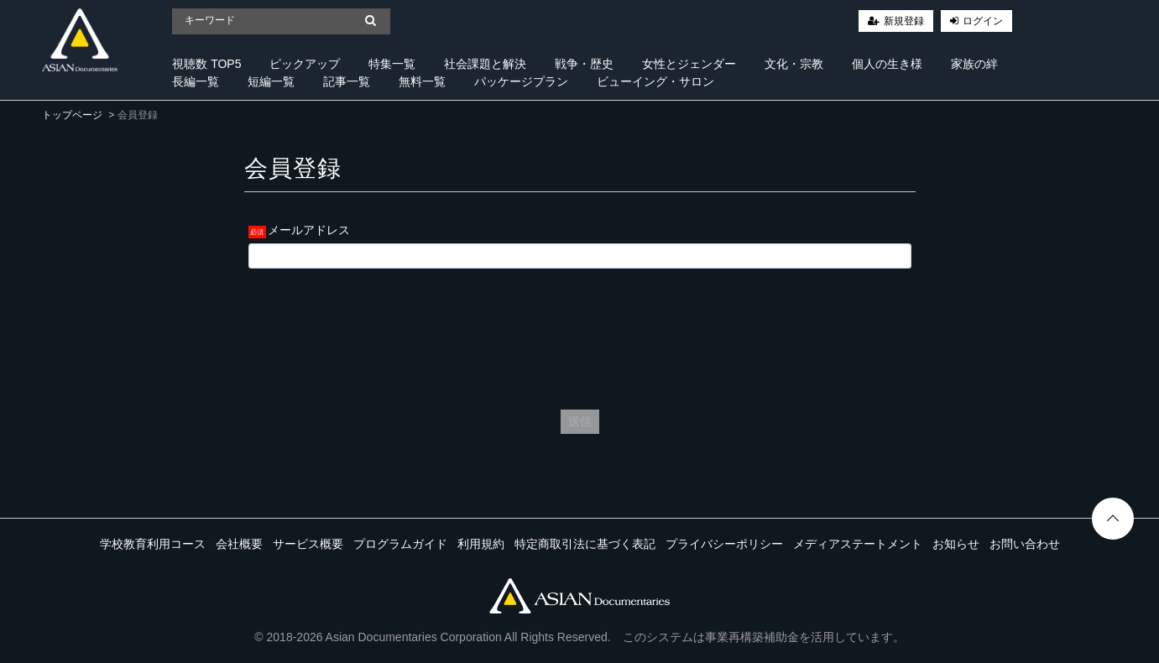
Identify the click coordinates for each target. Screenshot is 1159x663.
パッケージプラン (521, 81)
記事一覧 (346, 81)
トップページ (72, 115)
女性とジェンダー (689, 63)
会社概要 (239, 544)
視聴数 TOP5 (206, 63)
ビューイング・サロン (655, 81)
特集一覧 (391, 63)
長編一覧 (195, 81)
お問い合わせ (1024, 544)
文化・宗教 (794, 63)
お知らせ (955, 544)
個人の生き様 (887, 63)
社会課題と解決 (485, 63)
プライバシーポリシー (724, 544)
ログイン (983, 21)
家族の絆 (974, 63)
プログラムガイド (400, 544)
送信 (580, 421)
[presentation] (579, 335)
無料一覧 (422, 81)
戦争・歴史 (584, 63)
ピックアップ (304, 63)
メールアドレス (309, 230)
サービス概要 (308, 544)
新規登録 (904, 21)
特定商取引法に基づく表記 (584, 544)
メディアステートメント (857, 544)
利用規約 (480, 544)
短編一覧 (271, 81)
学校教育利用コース (153, 544)
